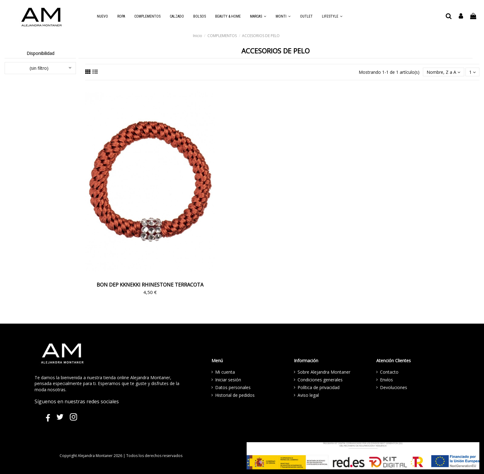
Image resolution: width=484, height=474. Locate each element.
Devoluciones (393, 387)
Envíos (386, 380)
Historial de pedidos (235, 395)
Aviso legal (308, 395)
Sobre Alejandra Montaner (324, 372)
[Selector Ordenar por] (443, 72)
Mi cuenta (225, 372)
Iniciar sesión (228, 380)
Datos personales (233, 387)
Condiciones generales (320, 380)
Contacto (389, 372)
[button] (258, 16)
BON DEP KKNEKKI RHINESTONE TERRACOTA (150, 284)
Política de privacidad (319, 387)
